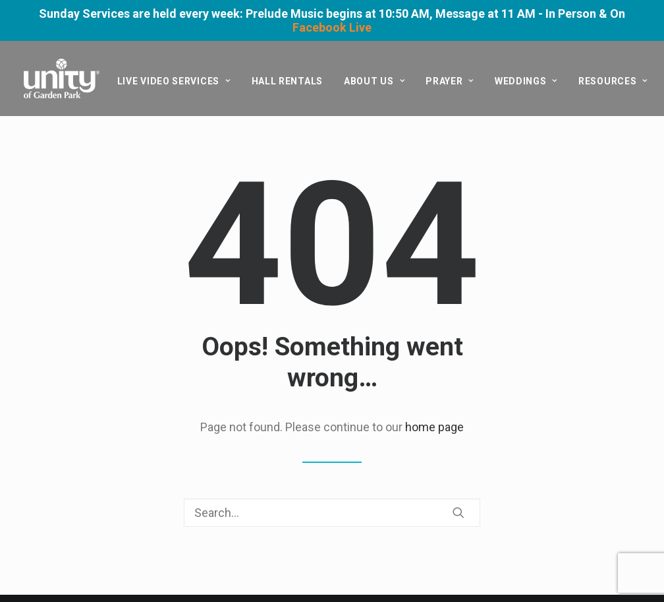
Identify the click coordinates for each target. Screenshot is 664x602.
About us (374, 81)
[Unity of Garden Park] (61, 78)
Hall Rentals (287, 81)
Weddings (526, 81)
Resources (613, 81)
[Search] (332, 512)
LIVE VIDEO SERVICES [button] (174, 81)
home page (434, 427)
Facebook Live (332, 27)
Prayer (450, 81)
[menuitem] (174, 81)
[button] (458, 512)
